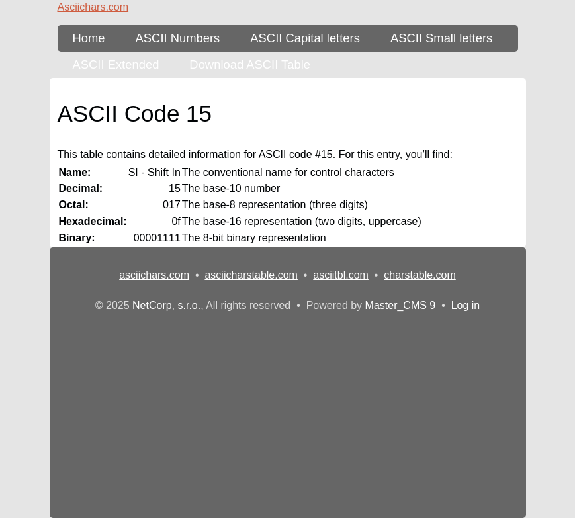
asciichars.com (154, 275)
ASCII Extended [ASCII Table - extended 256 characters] (116, 64)
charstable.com (420, 275)
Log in (465, 305)
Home (89, 38)
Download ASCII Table (249, 64)
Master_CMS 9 (400, 305)
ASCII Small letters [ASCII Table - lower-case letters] (441, 38)
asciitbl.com (341, 275)
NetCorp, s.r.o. (166, 305)
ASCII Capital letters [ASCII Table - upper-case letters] (305, 38)
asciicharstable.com (251, 275)
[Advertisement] (288, 412)
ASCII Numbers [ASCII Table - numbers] (178, 38)
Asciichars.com (93, 7)
